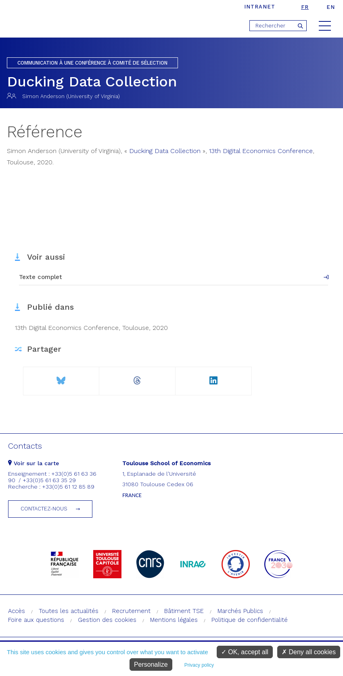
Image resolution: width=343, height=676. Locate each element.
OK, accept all (244, 652)
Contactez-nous (44, 509)
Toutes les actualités (68, 611)
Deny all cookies (309, 652)
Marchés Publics (240, 611)
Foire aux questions (36, 620)
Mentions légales (174, 620)
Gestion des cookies (107, 620)
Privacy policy (199, 665)
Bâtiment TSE (184, 611)
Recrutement (131, 611)
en (330, 7)
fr (305, 7)
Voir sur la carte (33, 463)
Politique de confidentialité (249, 620)
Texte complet (40, 277)
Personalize (151, 664)
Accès (16, 611)
